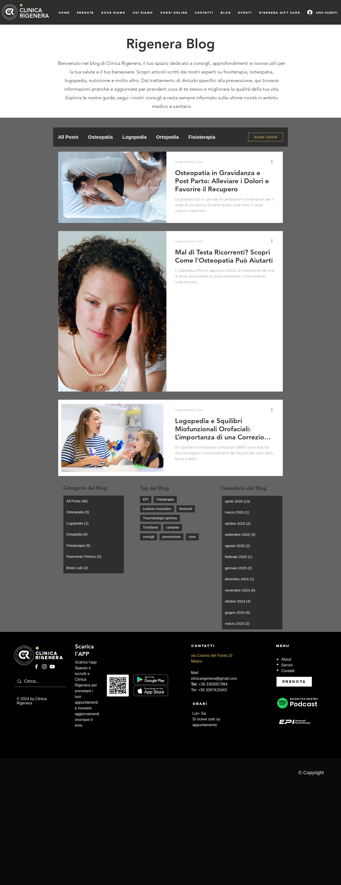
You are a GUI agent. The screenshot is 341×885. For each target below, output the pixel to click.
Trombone (150, 527)
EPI (145, 499)
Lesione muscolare (157, 509)
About (286, 659)
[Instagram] (44, 667)
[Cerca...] (51, 681)
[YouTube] (52, 667)
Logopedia (134, 137)
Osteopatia (100, 137)
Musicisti (185, 509)
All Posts (68, 137)
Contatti (288, 671)
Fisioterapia (201, 137)
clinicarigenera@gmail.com (214, 678)
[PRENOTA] (294, 681)
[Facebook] (36, 667)
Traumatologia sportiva (160, 518)
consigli (148, 537)
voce (192, 537)
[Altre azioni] (273, 161)
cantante (172, 527)
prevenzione (171, 537)
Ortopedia (167, 137)
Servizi (287, 665)
